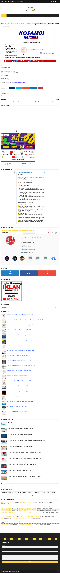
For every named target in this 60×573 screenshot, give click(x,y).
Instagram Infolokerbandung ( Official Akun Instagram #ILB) (18, 230)
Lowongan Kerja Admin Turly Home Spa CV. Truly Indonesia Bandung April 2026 (25, 314)
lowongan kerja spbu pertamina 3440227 (26, 524)
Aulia (2, 518)
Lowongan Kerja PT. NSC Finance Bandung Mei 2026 (18, 329)
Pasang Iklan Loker (7, 19)
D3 (15, 492)
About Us (7, 1)
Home (2, 1)
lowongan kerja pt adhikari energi (27, 502)
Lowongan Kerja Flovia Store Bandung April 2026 (18, 350)
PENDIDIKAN (4, 495)
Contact (10, 422)
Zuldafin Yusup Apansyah (7, 516)
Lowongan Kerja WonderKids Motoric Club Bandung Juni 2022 (23, 464)
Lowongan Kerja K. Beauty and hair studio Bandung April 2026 (21, 319)
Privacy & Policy (19, 1)
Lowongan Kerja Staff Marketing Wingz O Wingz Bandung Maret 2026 (24, 458)
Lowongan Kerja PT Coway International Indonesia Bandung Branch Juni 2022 (26, 440)
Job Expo (19, 492)
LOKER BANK (30, 492)
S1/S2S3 (38, 15)
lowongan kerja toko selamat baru (31, 512)
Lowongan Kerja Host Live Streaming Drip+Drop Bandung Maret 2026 (24, 452)
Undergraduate (33, 495)
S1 (13, 495)
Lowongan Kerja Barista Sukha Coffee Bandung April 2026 (20, 411)
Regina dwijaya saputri (6, 508)
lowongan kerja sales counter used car (30, 516)
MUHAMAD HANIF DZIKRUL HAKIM (8, 512)
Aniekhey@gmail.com (6, 502)
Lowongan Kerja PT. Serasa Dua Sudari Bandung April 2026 (20, 340)
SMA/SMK (53, 15)
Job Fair (24, 492)
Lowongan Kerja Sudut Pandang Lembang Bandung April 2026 (21, 360)
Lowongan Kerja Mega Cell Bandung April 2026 (17, 380)
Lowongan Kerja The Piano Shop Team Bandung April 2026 (20, 396)
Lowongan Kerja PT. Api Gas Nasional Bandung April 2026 (19, 365)
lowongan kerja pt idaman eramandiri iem (24, 506)
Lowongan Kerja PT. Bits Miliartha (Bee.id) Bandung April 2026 (20, 345)
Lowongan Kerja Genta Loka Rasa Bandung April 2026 (19, 375)
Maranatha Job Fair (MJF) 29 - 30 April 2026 (17, 401)
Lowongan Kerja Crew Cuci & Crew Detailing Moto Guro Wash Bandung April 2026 (25, 335)
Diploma (45, 15)
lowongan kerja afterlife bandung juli (28, 510)
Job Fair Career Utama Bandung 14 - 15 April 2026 (18, 406)
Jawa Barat (21, 15)
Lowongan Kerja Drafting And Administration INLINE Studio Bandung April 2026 (24, 391)
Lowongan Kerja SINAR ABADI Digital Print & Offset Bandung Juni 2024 (24, 476)
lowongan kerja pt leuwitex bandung (24, 521)
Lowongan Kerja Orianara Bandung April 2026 (17, 370)
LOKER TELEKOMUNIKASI (51, 492)
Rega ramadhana (5, 524)
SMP (27, 495)
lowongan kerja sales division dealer (27, 508)
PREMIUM (13, 26)
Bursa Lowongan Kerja (6, 492)
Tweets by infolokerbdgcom (7, 486)
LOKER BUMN (36, 492)
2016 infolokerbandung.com (13, 571)
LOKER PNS (43, 492)
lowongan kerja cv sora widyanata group (21, 518)
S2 (16, 495)
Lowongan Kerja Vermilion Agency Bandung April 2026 (19, 386)
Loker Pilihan (11, 15)
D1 (12, 492)
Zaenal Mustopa (5, 521)
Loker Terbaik (30, 15)
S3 (18, 495)
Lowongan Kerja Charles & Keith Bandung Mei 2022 (20, 446)
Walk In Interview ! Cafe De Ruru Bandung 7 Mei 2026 (19, 324)
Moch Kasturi (4, 506)
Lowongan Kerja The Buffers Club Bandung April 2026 (19, 355)
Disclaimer (12, 1)
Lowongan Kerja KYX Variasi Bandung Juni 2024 (19, 470)
